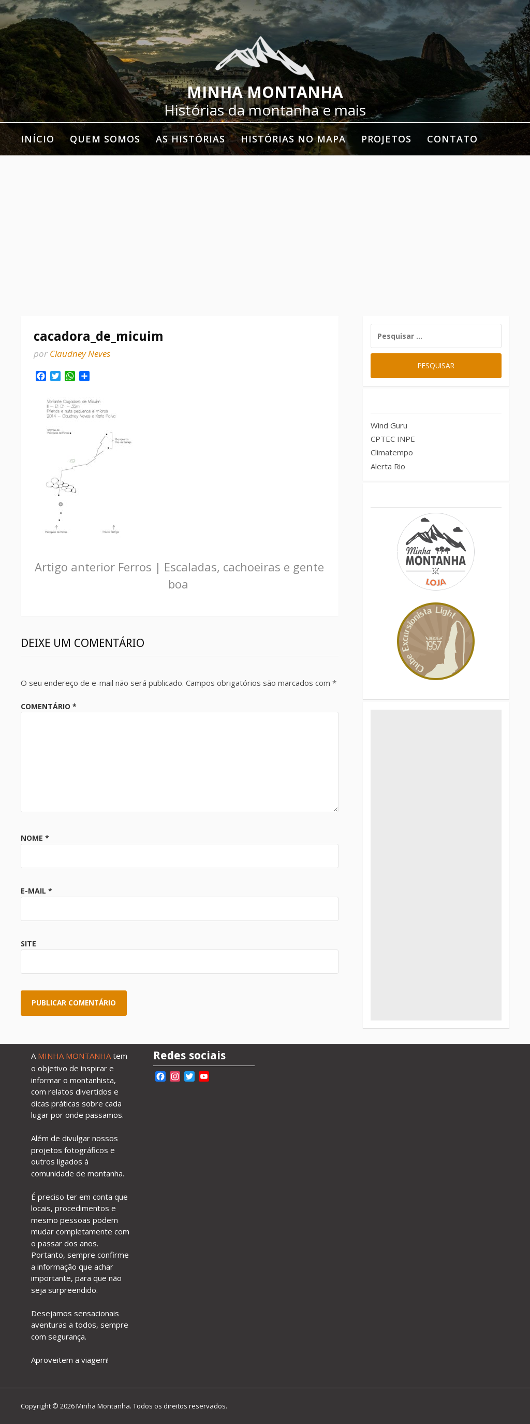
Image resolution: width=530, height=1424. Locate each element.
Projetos (386, 139)
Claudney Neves (80, 353)
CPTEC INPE (393, 439)
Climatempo (392, 452)
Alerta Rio (388, 466)
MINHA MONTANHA (74, 1056)
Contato (452, 139)
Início (37, 139)
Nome (35, 838)
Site (28, 943)
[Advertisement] (265, 233)
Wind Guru (389, 425)
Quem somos (105, 139)
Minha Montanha (265, 92)
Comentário (49, 706)
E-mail (36, 891)
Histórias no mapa (293, 139)
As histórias (190, 139)
